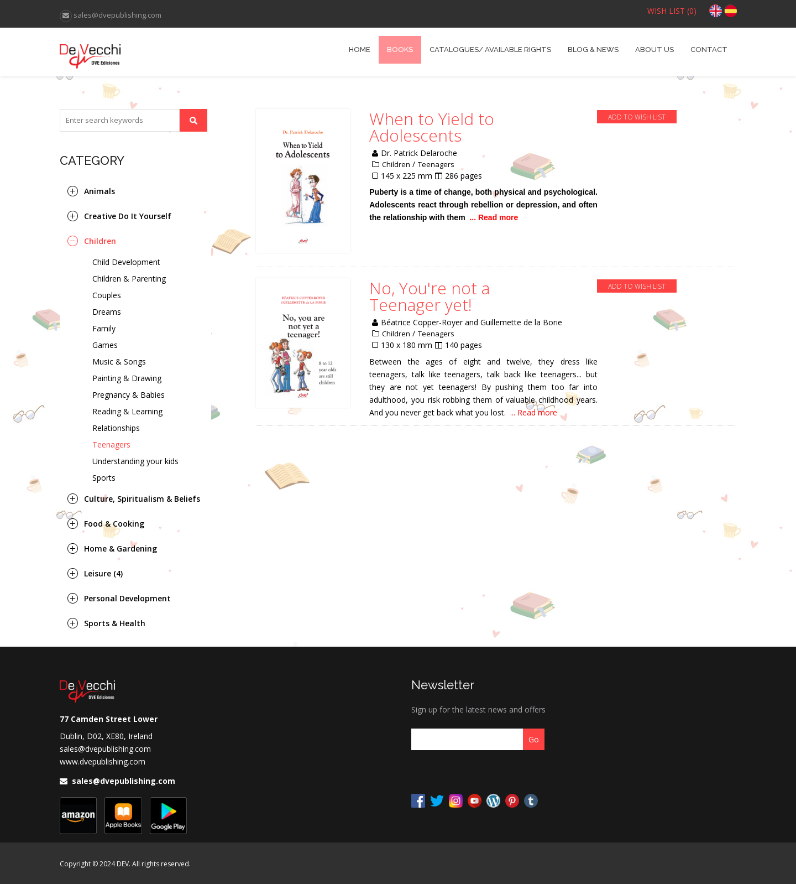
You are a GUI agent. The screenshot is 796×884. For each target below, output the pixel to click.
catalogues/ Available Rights (490, 49)
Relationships (116, 428)
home (359, 49)
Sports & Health (114, 623)
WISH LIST (671, 11)
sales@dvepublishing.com (105, 748)
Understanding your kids (135, 461)
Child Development (126, 262)
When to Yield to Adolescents (431, 127)
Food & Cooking (114, 523)
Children (100, 241)
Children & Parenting (129, 278)
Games (105, 345)
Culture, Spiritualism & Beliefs (142, 498)
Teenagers (111, 444)
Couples (106, 295)
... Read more (494, 217)
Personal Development (127, 598)
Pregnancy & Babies (128, 394)
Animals (99, 191)
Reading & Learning (127, 411)
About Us (654, 49)
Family (104, 328)
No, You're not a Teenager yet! (429, 296)
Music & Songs (119, 361)
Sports (104, 477)
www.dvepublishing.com (102, 761)
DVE (144, 52)
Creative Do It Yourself (127, 216)
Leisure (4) (103, 573)
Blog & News (593, 49)
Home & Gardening (120, 548)
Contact (708, 49)
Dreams (106, 311)
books (400, 49)
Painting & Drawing (126, 378)
